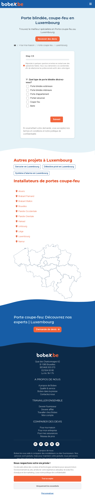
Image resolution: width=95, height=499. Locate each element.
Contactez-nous (47, 394)
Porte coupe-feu (45, 45)
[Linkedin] (57, 444)
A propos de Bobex (48, 385)
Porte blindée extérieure (41, 86)
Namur (20, 241)
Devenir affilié (47, 409)
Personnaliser (47, 493)
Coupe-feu (35, 102)
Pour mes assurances (48, 433)
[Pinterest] (52, 444)
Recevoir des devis (47, 39)
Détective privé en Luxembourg (59, 166)
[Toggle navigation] (90, 4)
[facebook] (35, 444)
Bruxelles (21, 206)
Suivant (56, 119)
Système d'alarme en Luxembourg (31, 173)
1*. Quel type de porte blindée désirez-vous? (45, 81)
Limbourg (21, 226)
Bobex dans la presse (47, 391)
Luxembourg (23, 236)
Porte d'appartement (39, 94)
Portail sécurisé (37, 98)
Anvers (20, 191)
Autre (32, 106)
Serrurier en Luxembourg (27, 166)
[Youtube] (46, 444)
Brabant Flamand (25, 196)
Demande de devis (48, 329)
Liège (19, 231)
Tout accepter (47, 479)
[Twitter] (41, 444)
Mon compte (48, 415)
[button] (90, 3)
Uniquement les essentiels (47, 486)
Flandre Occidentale (26, 211)
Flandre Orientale (25, 216)
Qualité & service (47, 388)
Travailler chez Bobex (47, 412)
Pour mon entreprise (47, 430)
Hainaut (20, 221)
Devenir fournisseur (47, 406)
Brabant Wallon (24, 201)
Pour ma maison (26, 45)
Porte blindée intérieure (41, 90)
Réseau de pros (47, 436)
